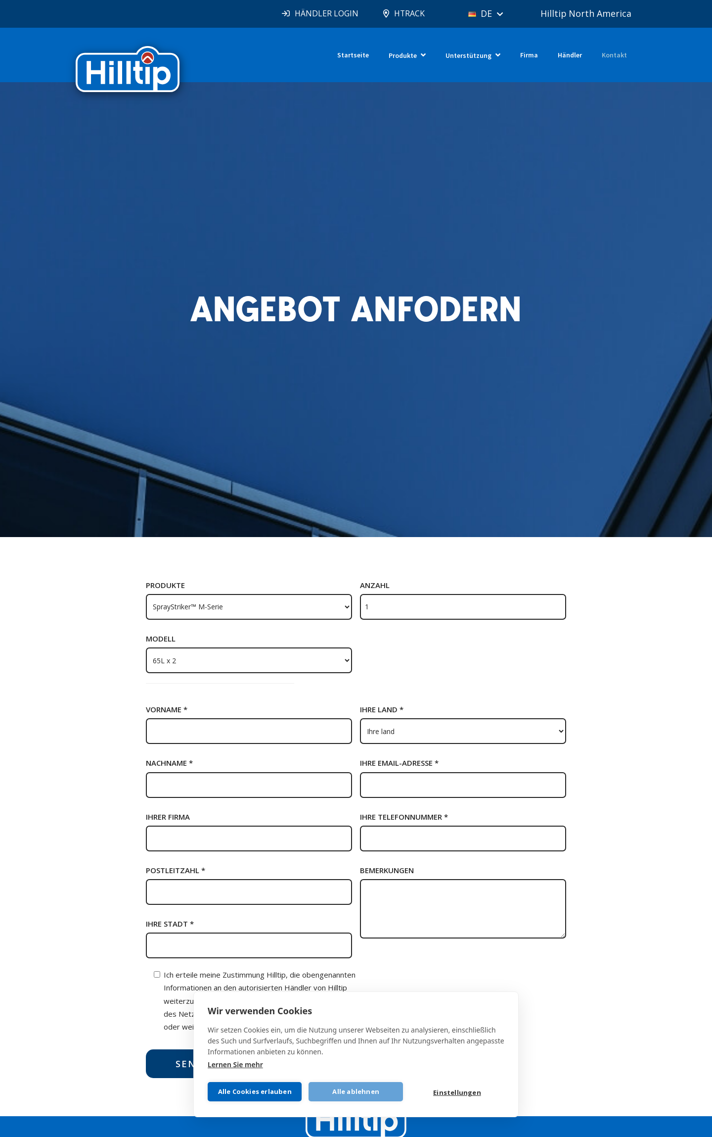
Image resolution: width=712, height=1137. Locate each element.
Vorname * (166, 709)
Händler (570, 54)
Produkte (403, 55)
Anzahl (375, 585)
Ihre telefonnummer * (404, 817)
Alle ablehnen (356, 1091)
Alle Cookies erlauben (255, 1091)
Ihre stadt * (170, 924)
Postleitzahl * (175, 870)
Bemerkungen (387, 870)
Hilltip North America (586, 13)
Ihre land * (381, 709)
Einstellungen (457, 1092)
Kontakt (614, 54)
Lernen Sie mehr (235, 1064)
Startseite (353, 54)
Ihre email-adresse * (399, 763)
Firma (529, 54)
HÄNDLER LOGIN (325, 13)
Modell (161, 638)
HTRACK (408, 13)
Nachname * (169, 763)
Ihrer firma (168, 817)
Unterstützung (468, 55)
